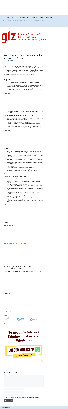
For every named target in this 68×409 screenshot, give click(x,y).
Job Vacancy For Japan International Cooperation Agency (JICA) (17, 246)
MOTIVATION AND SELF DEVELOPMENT (14, 20)
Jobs (12, 17)
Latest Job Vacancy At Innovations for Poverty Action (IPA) (16, 243)
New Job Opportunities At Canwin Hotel (12, 264)
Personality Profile (35, 20)
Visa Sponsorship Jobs (20, 17)
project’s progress (28, 120)
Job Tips (41, 17)
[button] (7, 24)
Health (26, 20)
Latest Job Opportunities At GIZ (9, 317)
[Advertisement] (34, 7)
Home (8, 17)
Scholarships (35, 17)
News (44, 20)
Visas (28, 17)
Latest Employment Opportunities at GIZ (20, 318)
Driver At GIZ (7, 326)
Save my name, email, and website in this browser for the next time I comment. (22, 397)
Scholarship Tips (49, 17)
